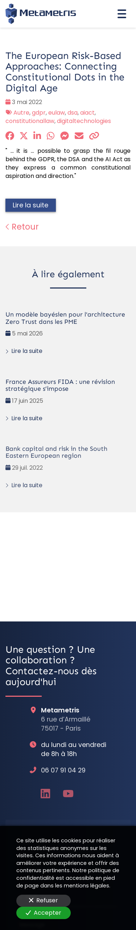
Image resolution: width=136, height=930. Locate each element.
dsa (72, 112)
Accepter (43, 913)
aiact (87, 112)
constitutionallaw (29, 121)
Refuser (43, 900)
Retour (22, 226)
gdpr (39, 112)
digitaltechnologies (84, 121)
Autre (21, 112)
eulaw (56, 112)
